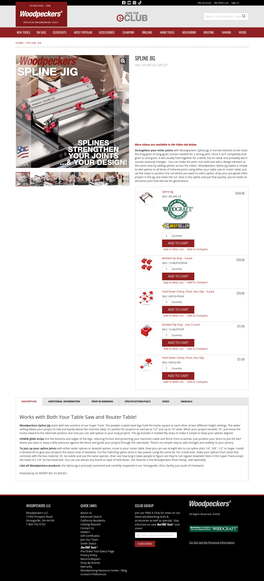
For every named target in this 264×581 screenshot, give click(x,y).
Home (20, 43)
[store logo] (41, 14)
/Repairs (95, 559)
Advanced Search (91, 516)
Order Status (88, 543)
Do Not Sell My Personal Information (212, 542)
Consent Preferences (94, 574)
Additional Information (64, 401)
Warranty (86, 566)
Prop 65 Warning (102, 401)
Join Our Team (89, 539)
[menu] (132, 32)
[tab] (29, 402)
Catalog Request (91, 524)
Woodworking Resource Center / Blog (104, 570)
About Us (86, 513)
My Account (204, 2)
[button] (123, 61)
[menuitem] (23, 32)
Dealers (85, 532)
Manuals (186, 401)
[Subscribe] (145, 544)
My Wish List (221, 2)
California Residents (93, 520)
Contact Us (87, 528)
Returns (85, 559)
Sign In (235, 2)
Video (165, 401)
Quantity (177, 235)
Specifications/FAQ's (138, 401)
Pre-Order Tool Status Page (97, 551)
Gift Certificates (90, 536)
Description (29, 401)
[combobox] (226, 16)
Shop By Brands (90, 563)
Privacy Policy (89, 555)
